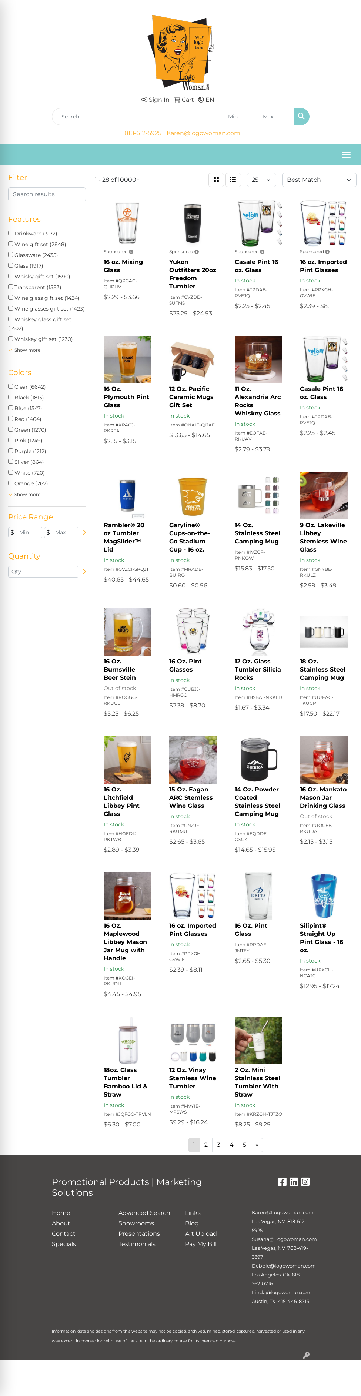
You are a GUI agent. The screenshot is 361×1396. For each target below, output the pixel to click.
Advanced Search (144, 1212)
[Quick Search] (138, 116)
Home (61, 1212)
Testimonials (137, 1244)
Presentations (139, 1233)
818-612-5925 (142, 133)
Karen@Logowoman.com (283, 1212)
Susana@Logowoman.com (284, 1239)
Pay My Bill (201, 1244)
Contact (64, 1233)
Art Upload (201, 1233)
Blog (192, 1223)
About (61, 1223)
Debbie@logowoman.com (284, 1266)
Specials (64, 1244)
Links (193, 1212)
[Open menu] (346, 154)
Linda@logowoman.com (282, 1292)
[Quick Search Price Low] (241, 116)
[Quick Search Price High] (276, 116)
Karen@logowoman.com (203, 133)
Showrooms (136, 1223)
